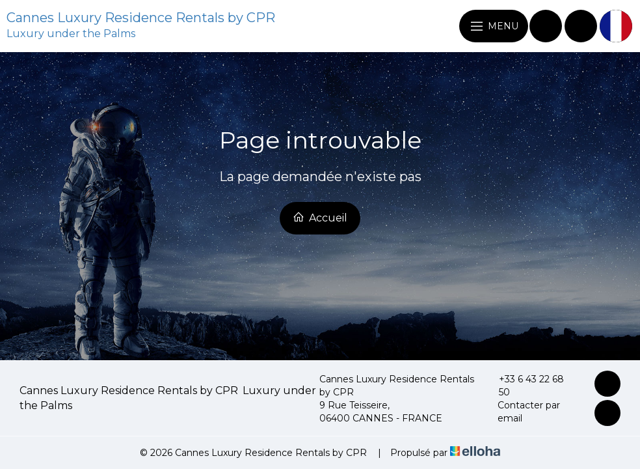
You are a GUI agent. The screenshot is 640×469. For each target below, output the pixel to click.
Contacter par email (522, 411)
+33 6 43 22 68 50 (524, 385)
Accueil (320, 217)
